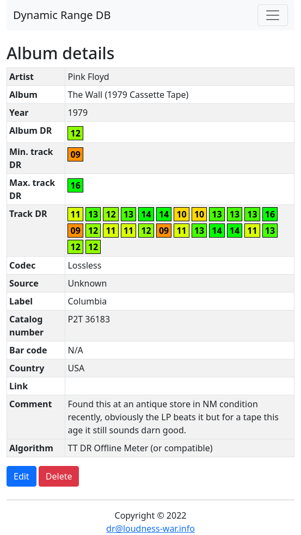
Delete (59, 476)
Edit (21, 476)
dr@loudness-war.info (150, 528)
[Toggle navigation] (272, 15)
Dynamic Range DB (61, 15)
